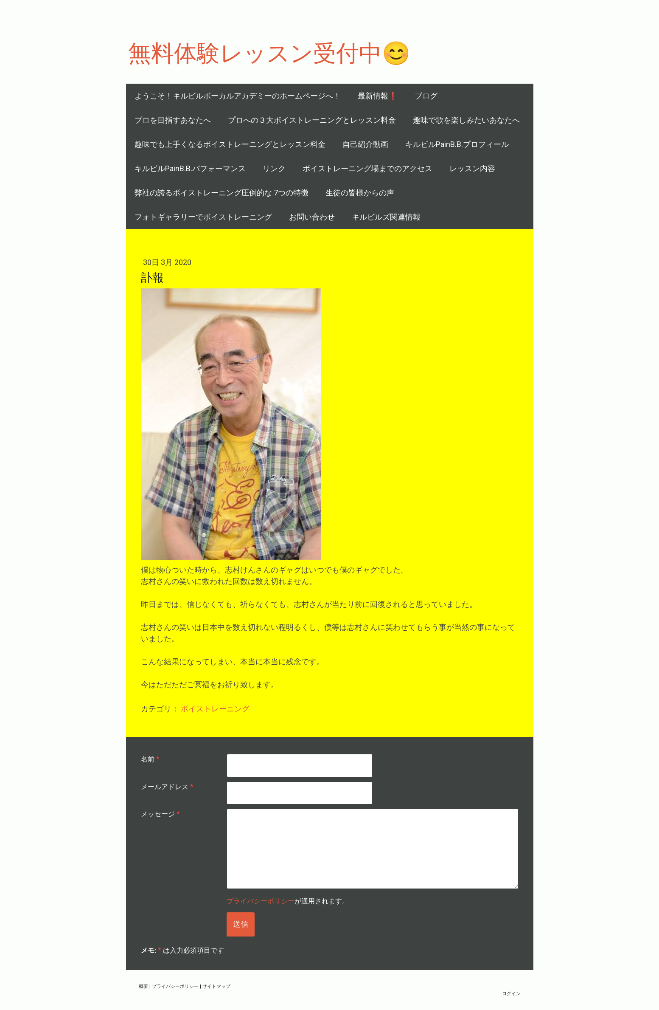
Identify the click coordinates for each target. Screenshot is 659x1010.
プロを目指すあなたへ (173, 120)
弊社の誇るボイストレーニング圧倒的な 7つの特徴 (221, 192)
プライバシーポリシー (260, 900)
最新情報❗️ (378, 95)
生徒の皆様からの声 (359, 192)
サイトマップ (216, 986)
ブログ (426, 95)
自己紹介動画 (365, 144)
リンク (274, 168)
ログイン (511, 993)
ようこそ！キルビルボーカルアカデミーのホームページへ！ (238, 95)
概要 (143, 986)
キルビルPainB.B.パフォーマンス (190, 168)
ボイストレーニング (215, 708)
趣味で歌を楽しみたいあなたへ (466, 120)
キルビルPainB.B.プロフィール (457, 144)
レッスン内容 (472, 168)
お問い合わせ (312, 216)
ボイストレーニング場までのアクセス (367, 168)
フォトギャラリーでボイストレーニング (203, 216)
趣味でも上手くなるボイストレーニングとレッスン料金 (230, 144)
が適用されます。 (288, 900)
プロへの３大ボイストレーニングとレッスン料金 (312, 120)
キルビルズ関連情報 (386, 216)
